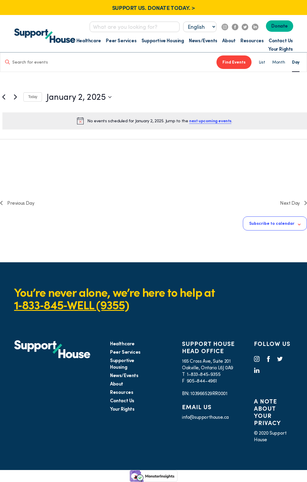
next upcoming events (210, 120)
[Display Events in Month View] (278, 62)
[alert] (154, 120)
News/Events (203, 40)
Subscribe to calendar (271, 223)
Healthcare (88, 40)
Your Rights (280, 49)
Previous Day (17, 203)
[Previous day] (3, 97)
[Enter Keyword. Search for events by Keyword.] (108, 62)
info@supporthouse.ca (205, 417)
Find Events (234, 62)
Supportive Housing (163, 40)
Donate (279, 26)
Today (32, 97)
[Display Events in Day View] (296, 62)
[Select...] (199, 27)
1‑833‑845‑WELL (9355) (71, 305)
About (228, 40)
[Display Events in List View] (262, 62)
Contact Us (281, 40)
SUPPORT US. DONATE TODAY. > (153, 7)
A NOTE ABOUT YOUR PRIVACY (267, 412)
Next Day (293, 203)
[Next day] (15, 97)
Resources (252, 40)
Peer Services (121, 40)
